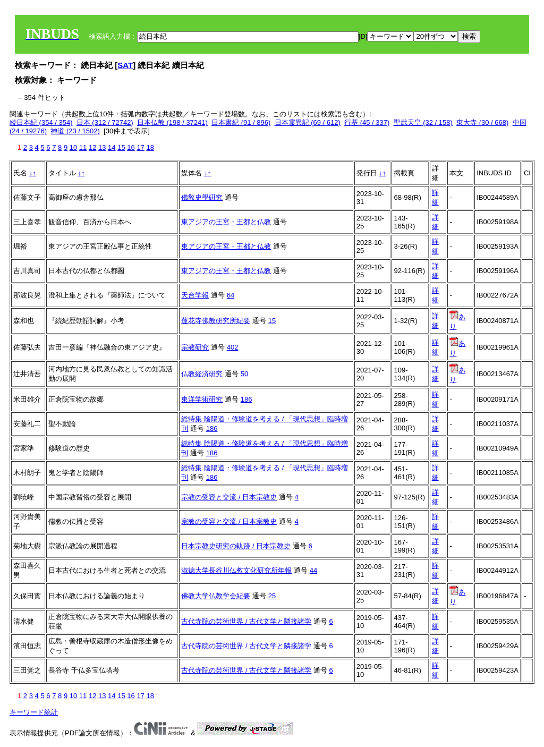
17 (140, 147)
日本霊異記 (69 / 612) (308, 122)
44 (313, 570)
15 (121, 147)
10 (73, 147)
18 (150, 147)
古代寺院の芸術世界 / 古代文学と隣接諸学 (246, 621)
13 (102, 147)
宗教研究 (195, 347)
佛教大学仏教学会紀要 (215, 596)
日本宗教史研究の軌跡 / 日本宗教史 (236, 546)
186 (246, 399)
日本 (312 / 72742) (104, 122)
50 (244, 374)
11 (83, 147)
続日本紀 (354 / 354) (41, 122)
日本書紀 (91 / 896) (240, 122)
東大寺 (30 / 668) (482, 122)
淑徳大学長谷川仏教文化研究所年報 (236, 570)
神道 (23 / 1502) (75, 131)
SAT (125, 65)
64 (230, 295)
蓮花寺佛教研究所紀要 (215, 321)
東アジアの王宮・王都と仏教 (226, 222)
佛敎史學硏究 (202, 197)
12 (92, 147)
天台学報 (195, 295)
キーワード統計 (34, 712)
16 (130, 147)
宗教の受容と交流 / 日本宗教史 (229, 497)
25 (272, 596)
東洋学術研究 (202, 399)
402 (233, 347)
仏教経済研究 (202, 374)
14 (111, 147)
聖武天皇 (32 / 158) (423, 122)
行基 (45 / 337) (366, 122)
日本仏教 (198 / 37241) (172, 122)
